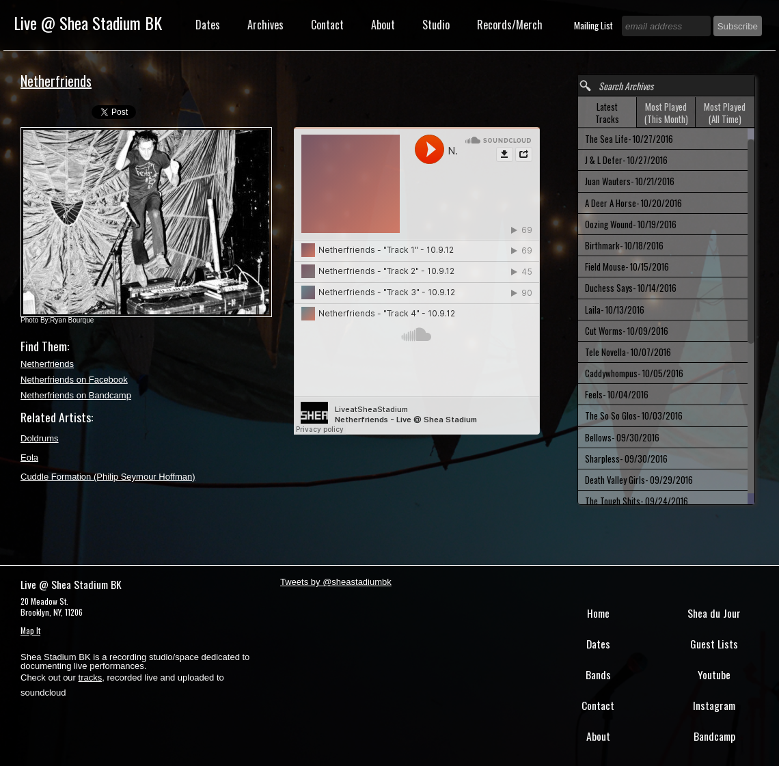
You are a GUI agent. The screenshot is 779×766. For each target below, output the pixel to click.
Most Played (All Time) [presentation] (725, 113)
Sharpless (626, 458)
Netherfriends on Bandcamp (75, 395)
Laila (614, 309)
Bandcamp (714, 736)
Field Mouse (627, 266)
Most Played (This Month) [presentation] (666, 113)
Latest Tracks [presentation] (607, 113)
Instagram (714, 705)
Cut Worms (626, 331)
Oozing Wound (630, 224)
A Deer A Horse (633, 203)
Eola (29, 457)
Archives (265, 24)
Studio (436, 24)
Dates (207, 24)
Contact (327, 24)
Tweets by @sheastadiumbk (336, 582)
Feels (616, 394)
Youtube (714, 674)
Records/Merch (510, 24)
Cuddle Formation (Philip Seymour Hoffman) (107, 476)
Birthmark (624, 245)
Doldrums (39, 438)
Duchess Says (630, 288)
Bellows (622, 437)
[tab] (607, 112)
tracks (90, 677)
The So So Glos (634, 415)
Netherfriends (47, 364)
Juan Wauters (629, 181)
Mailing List (594, 25)
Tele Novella (628, 352)
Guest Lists (714, 643)
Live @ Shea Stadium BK (88, 22)
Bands (598, 674)
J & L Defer (626, 160)
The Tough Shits (636, 501)
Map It (30, 630)
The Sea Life (629, 139)
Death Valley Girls (639, 480)
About (383, 24)
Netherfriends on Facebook (74, 379)
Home (598, 613)
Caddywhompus (634, 373)
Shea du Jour (714, 613)
